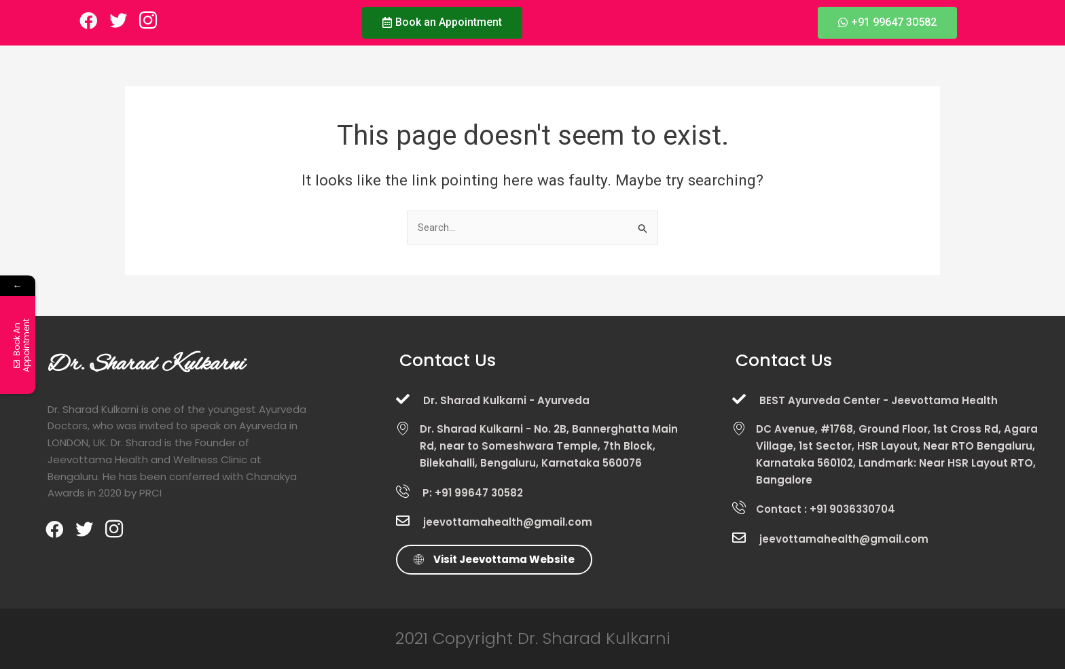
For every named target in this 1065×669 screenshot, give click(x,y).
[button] (442, 23)
